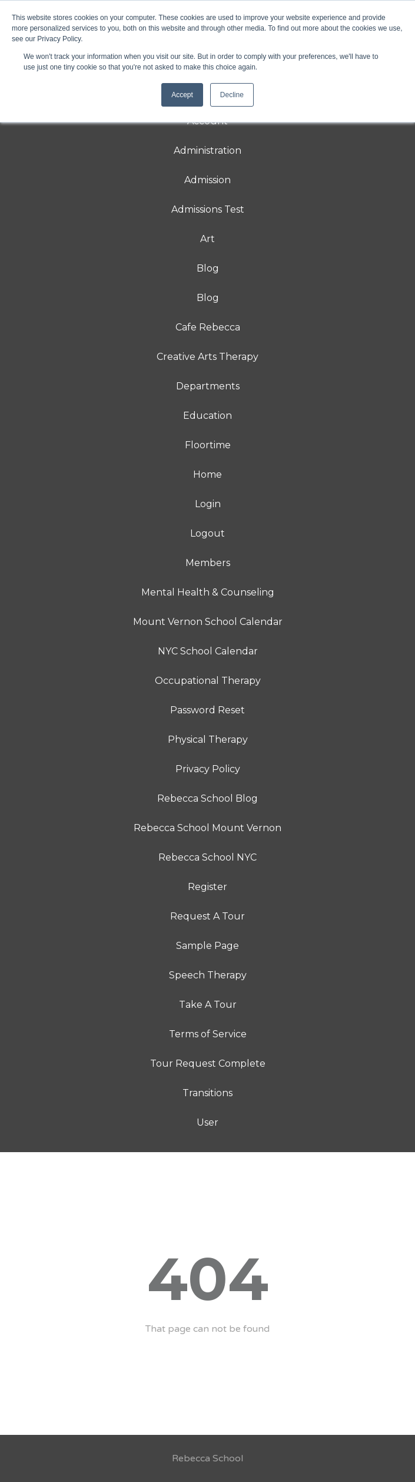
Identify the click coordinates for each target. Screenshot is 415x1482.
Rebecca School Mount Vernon (207, 827)
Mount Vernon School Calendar (208, 621)
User (207, 1122)
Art (207, 238)
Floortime (208, 445)
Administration (207, 150)
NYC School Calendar (208, 651)
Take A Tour (208, 1004)
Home (207, 474)
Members (207, 562)
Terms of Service (208, 1034)
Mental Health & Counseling (207, 592)
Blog (208, 268)
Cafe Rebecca (207, 327)
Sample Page (207, 945)
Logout (207, 533)
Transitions (207, 1093)
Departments (208, 386)
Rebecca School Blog (207, 798)
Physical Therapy (208, 739)
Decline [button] (232, 95)
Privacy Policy (207, 769)
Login (208, 504)
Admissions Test (207, 209)
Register (207, 886)
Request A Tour (207, 916)
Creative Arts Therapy (207, 356)
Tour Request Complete (207, 1063)
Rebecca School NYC (207, 857)
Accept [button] (182, 95)
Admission (207, 180)
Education (207, 415)
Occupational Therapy (208, 680)
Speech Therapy (208, 975)
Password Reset (207, 710)
